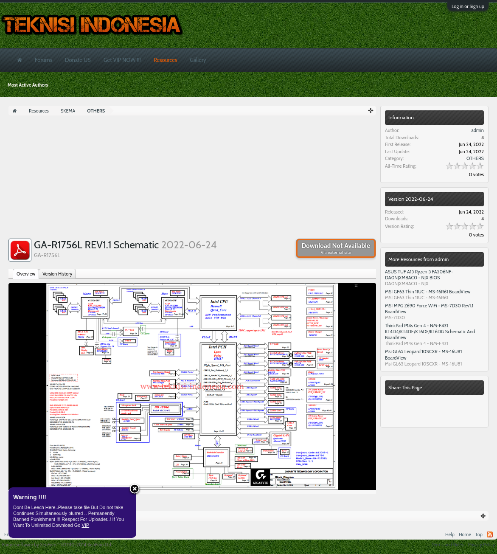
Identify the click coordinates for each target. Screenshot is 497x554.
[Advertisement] (192, 179)
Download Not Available (336, 248)
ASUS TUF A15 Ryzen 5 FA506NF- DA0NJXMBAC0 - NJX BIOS (419, 275)
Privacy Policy (481, 545)
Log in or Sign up (468, 6)
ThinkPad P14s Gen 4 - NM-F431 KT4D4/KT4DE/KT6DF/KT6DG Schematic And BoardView (430, 331)
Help (450, 534)
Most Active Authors (28, 85)
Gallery (198, 59)
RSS (490, 534)
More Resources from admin (418, 259)
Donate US (78, 59)
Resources (165, 59)
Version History (57, 274)
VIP (85, 525)
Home (465, 534)
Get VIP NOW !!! (122, 59)
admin (477, 130)
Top (479, 534)
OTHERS (475, 158)
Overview (26, 274)
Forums (43, 59)
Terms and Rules (448, 545)
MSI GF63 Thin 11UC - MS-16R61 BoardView (428, 292)
